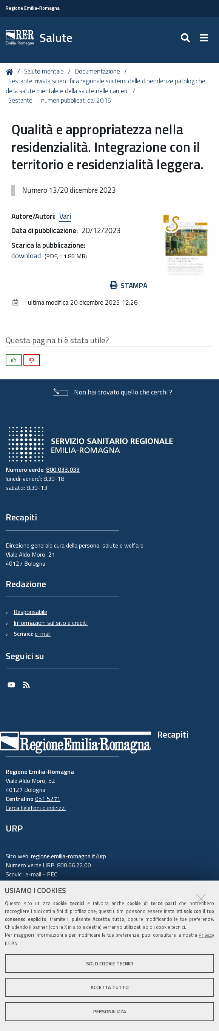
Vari (65, 215)
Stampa (128, 285)
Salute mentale (44, 71)
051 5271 (47, 798)
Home (11, 72)
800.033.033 (63, 469)
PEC (52, 874)
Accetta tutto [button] (110, 987)
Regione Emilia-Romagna (33, 8)
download (26, 255)
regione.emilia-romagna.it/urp (68, 856)
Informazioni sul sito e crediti (51, 622)
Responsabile (30, 611)
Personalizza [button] (109, 1011)
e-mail (43, 633)
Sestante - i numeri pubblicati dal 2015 (59, 100)
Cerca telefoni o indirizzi (36, 807)
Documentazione (97, 71)
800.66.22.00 (74, 865)
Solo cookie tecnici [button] (109, 963)
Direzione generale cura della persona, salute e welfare (74, 545)
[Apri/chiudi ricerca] (186, 38)
